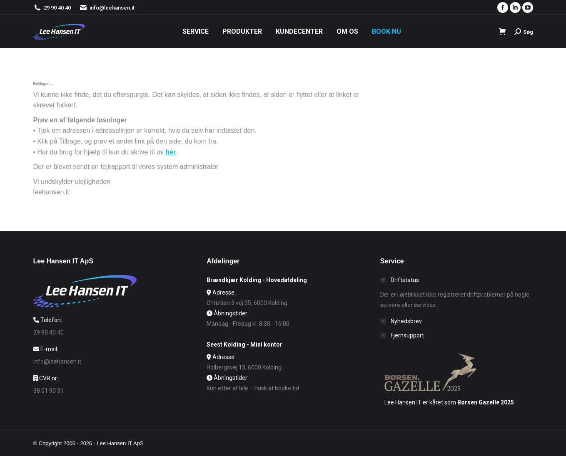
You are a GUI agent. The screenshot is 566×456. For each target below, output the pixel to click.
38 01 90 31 (48, 390)
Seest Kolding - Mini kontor (244, 344)
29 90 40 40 (57, 8)
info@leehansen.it (107, 8)
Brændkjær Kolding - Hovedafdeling (257, 280)
